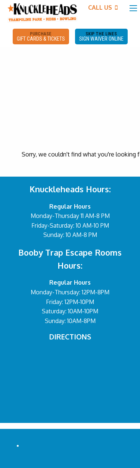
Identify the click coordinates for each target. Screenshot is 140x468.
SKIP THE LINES (101, 36)
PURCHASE (41, 36)
